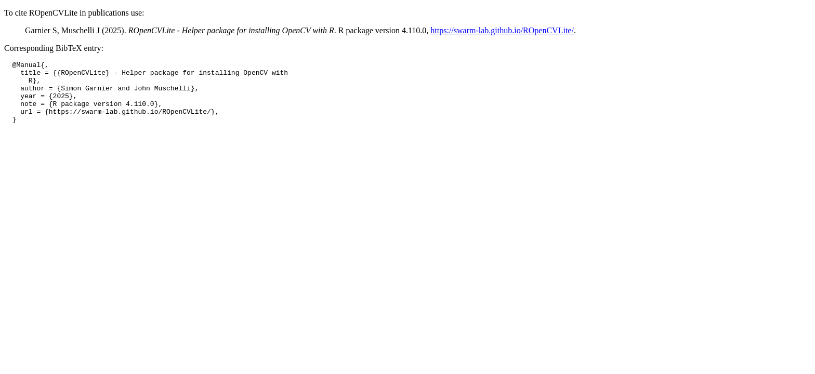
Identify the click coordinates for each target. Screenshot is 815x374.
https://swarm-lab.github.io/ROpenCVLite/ (502, 30)
